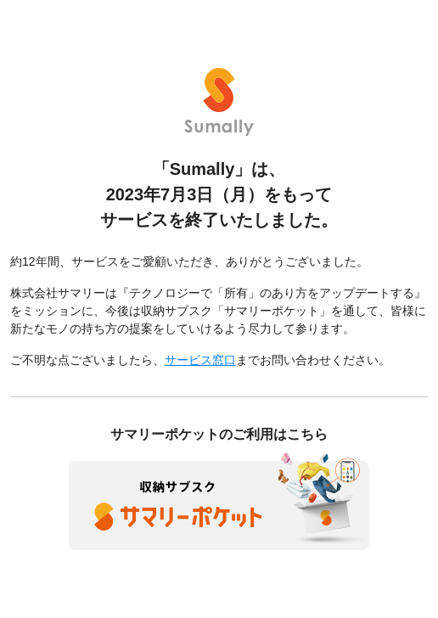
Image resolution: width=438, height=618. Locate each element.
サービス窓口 (200, 360)
